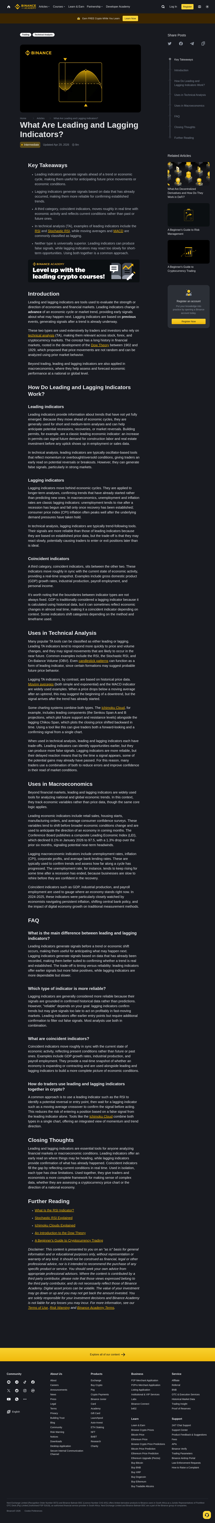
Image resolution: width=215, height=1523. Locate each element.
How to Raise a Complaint (185, 1467)
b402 (134, 1408)
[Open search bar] (162, 7)
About (53, 1380)
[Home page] (25, 6)
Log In (173, 6)
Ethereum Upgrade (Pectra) (145, 1458)
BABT (94, 1436)
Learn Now (130, 18)
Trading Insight (179, 1404)
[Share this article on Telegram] (192, 44)
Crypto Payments (100, 1394)
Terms (53, 1408)
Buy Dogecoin (138, 1477)
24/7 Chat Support (181, 1425)
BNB (174, 1389)
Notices (54, 1436)
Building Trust (57, 1418)
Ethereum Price (139, 1439)
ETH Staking (97, 1427)
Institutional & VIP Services (145, 1394)
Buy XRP (136, 1472)
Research (96, 1441)
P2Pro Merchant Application (145, 1385)
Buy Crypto (96, 1385)
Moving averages (41, 684)
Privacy (54, 1413)
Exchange (96, 1380)
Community (56, 1427)
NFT (93, 1432)
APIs (174, 1444)
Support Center (180, 1430)
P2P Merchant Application (144, 1380)
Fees (174, 1439)
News (53, 1394)
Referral (176, 1385)
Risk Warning (57, 1432)
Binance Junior (98, 1399)
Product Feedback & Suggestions (189, 1434)
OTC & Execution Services (186, 1394)
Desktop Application (60, 1446)
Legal (53, 1404)
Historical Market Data (183, 1399)
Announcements (58, 1389)
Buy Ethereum (138, 1481)
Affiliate (176, 1380)
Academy (95, 1408)
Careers (54, 1385)
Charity (94, 1446)
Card (93, 1404)
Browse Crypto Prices (142, 1430)
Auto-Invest (97, 1422)
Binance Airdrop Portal (183, 1458)
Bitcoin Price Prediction (143, 1448)
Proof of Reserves (181, 1408)
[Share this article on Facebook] (181, 44)
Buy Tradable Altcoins (142, 1486)
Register (187, 6)
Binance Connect (140, 1404)
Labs (133, 1399)
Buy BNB (136, 1467)
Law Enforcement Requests (186, 1462)
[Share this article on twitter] (170, 44)
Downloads (56, 1441)
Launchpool (97, 1418)
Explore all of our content (107, 1354)
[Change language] (200, 7)
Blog (52, 1422)
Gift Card (95, 1413)
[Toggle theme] (207, 6)
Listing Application (140, 1389)
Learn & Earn (138, 1425)
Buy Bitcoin (137, 1462)
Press (53, 1399)
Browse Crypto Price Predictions (148, 1444)
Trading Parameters (182, 1453)
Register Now (189, 321)
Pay (93, 1389)
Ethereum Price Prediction (145, 1453)
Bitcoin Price (137, 1434)
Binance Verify (179, 1448)
